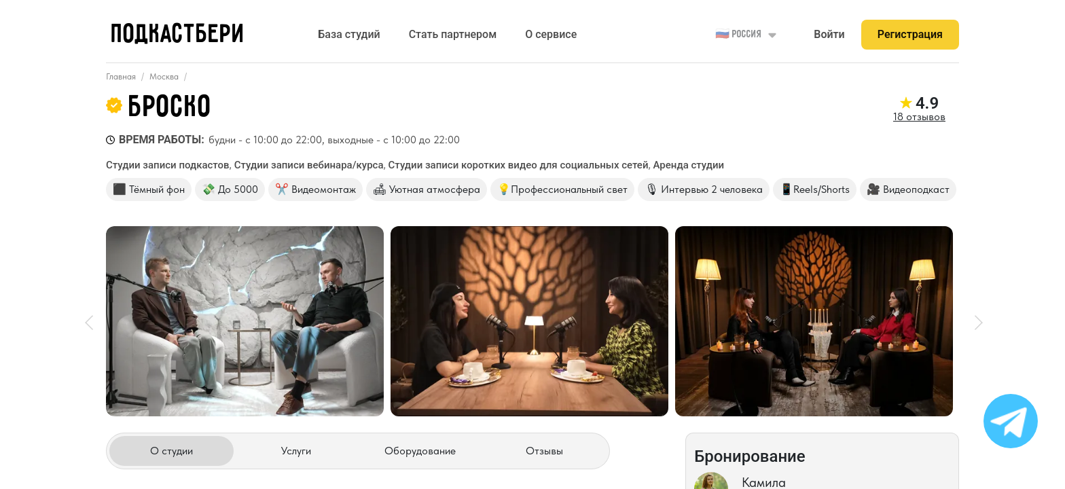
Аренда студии (689, 165)
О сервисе (551, 34)
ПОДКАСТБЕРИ (178, 35)
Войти (829, 34)
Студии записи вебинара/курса (309, 165)
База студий (349, 34)
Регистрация (910, 34)
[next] (974, 321)
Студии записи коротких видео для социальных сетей (519, 165)
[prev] (91, 321)
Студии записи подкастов (168, 165)
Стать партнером (453, 34)
